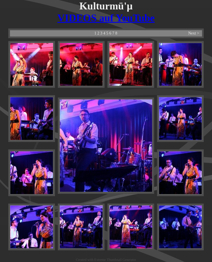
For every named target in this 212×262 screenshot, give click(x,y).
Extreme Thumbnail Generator (115, 260)
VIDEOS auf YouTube (105, 18)
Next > (193, 33)
